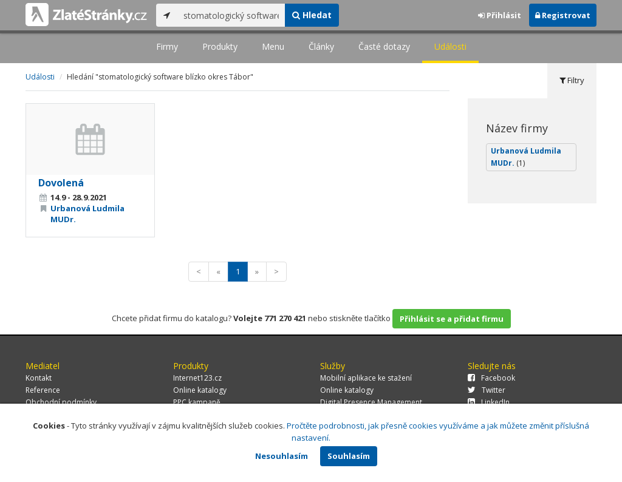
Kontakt (39, 378)
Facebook (491, 378)
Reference (43, 390)
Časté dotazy (384, 46)
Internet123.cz (197, 378)
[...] (231, 15)
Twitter (486, 390)
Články (321, 46)
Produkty (220, 46)
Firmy (167, 46)
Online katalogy (200, 390)
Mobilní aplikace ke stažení (366, 378)
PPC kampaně (196, 402)
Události (450, 46)
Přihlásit (499, 15)
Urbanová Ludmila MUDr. (526, 157)
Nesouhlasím (281, 455)
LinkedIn (489, 402)
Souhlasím (348, 455)
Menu (273, 46)
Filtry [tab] (571, 80)
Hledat (312, 15)
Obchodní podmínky (61, 402)
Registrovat (562, 15)
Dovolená (61, 182)
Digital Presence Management (371, 402)
